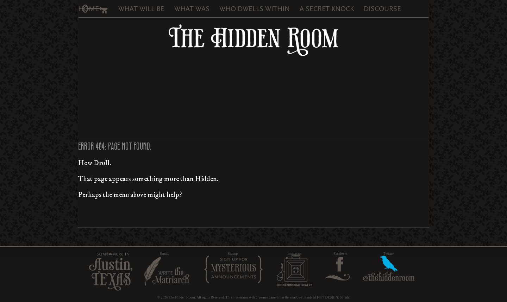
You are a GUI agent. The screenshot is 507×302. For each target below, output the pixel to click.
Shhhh (344, 297)
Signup (233, 253)
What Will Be (141, 9)
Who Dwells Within (254, 9)
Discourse (382, 9)
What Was (191, 9)
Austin (110, 253)
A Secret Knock (327, 9)
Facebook (341, 253)
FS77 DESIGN (327, 297)
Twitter (388, 253)
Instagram (295, 253)
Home (88, 9)
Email (164, 253)
